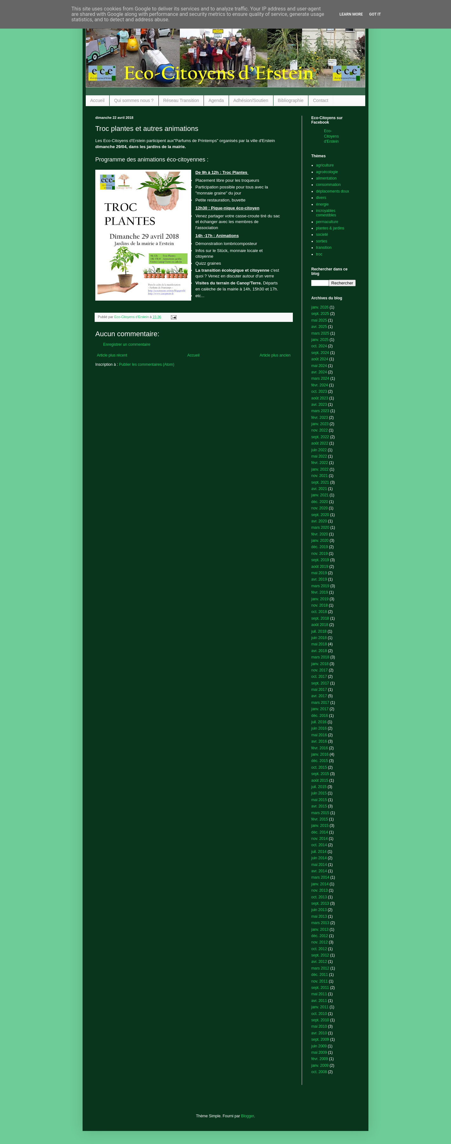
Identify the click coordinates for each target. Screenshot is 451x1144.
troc (319, 254)
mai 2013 (319, 916)
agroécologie (327, 172)
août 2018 (319, 625)
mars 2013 (320, 923)
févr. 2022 (319, 462)
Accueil (97, 100)
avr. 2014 (319, 871)
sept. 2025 (320, 313)
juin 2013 (319, 910)
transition (324, 247)
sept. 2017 (320, 683)
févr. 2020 (319, 534)
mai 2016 (319, 735)
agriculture (325, 165)
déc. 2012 (319, 936)
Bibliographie (291, 100)
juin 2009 (319, 1046)
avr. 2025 (319, 326)
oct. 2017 (319, 676)
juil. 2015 (318, 787)
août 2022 (319, 443)
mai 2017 (319, 689)
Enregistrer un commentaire (126, 344)
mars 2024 (320, 378)
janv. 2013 (320, 929)
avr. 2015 (319, 806)
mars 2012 (320, 968)
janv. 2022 (320, 469)
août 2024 (319, 359)
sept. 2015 (320, 774)
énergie (322, 204)
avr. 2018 (319, 651)
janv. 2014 (320, 884)
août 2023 (319, 398)
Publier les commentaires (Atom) (146, 364)
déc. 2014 (319, 832)
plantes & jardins (330, 228)
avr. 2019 (319, 579)
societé (322, 234)
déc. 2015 (319, 761)
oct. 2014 (319, 845)
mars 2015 (320, 813)
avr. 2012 (319, 961)
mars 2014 (320, 877)
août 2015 (319, 780)
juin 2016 (319, 728)
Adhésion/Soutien (250, 100)
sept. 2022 (320, 437)
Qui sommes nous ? (134, 100)
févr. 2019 (319, 592)
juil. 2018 (318, 631)
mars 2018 (320, 657)
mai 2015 (319, 800)
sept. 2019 (320, 560)
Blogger (247, 1116)
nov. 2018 (319, 605)
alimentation (326, 178)
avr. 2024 (319, 372)
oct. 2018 (319, 611)
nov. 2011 (319, 981)
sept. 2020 (320, 515)
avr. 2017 (319, 696)
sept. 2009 (320, 1039)
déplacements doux (332, 191)
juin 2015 (319, 793)
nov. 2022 (319, 430)
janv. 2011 (320, 1007)
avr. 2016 (319, 741)
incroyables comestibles (326, 212)
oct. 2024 (319, 346)
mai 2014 (319, 864)
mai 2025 (319, 320)
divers (321, 197)
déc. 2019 (319, 547)
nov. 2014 (319, 838)
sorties (321, 241)
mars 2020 (320, 527)
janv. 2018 (320, 664)
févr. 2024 (319, 385)
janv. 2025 (320, 339)
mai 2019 (319, 573)
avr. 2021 (319, 489)
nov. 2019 (319, 553)
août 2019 (319, 566)
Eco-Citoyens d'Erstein (331, 136)
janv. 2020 (320, 540)
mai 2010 (319, 1026)
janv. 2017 (320, 709)
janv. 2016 (320, 754)
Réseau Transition (181, 100)
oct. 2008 (319, 1072)
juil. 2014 (318, 851)
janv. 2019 (320, 599)
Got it (375, 14)
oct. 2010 (319, 1013)
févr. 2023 (319, 417)
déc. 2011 (319, 974)
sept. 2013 (320, 903)
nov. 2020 (319, 508)
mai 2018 (319, 644)
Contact (320, 100)
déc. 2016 (319, 715)
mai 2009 (319, 1052)
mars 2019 (320, 586)
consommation (328, 184)
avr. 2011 (319, 1000)
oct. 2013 (319, 897)
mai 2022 (319, 456)
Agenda (216, 100)
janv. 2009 (320, 1065)
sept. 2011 (320, 987)
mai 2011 (319, 994)
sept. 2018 (320, 618)
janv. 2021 (320, 495)
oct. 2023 (319, 391)
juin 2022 (319, 450)
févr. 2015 (319, 819)
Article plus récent (112, 355)
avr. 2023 (319, 404)
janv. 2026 (320, 307)
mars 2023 (320, 411)
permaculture (327, 222)
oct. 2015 (319, 767)
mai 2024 (319, 366)
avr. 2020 (319, 521)
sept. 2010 (320, 1020)
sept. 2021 (320, 482)
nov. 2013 (319, 890)
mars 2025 (320, 333)
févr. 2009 (319, 1059)
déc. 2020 (319, 502)
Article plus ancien (275, 355)
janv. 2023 (320, 424)
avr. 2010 (319, 1033)
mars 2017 (320, 702)
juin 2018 (319, 638)
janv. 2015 (320, 825)
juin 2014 (319, 858)
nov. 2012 (319, 942)
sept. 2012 (320, 955)
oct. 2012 (319, 949)
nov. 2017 (319, 670)
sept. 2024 (320, 353)
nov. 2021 (319, 475)
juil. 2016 (318, 722)
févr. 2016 (319, 748)
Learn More (351, 14)
